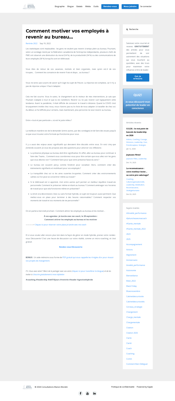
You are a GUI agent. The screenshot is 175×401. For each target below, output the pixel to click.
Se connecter (146, 6)
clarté (129, 343)
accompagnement (134, 244)
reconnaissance (132, 187)
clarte (129, 338)
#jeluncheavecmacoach (136, 218)
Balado (79, 6)
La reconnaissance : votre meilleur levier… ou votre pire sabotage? (137, 171)
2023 (128, 234)
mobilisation (139, 185)
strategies (142, 145)
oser (145, 142)
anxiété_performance (135, 265)
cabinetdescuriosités (135, 301)
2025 (128, 239)
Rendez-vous (110, 6)
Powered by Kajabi (145, 387)
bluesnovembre (133, 291)
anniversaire (131, 260)
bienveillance (132, 275)
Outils (96, 6)
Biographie (60, 6)
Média (88, 6)
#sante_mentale (133, 223)
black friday (131, 286)
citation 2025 (132, 333)
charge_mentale (133, 317)
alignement (131, 255)
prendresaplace (132, 145)
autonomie (131, 270)
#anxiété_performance (136, 213)
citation (129, 327)
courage (143, 139)
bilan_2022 (131, 281)
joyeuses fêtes (131, 159)
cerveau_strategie (134, 307)
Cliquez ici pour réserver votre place (60, 224)
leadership (138, 142)
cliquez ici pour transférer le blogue (87, 271)
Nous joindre (130, 6)
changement (132, 312)
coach (129, 348)
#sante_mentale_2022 (136, 229)
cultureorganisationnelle (135, 182)
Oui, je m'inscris (137, 77)
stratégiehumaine (132, 190)
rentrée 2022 (31, 43)
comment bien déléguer (137, 364)
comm (129, 359)
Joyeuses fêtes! (133, 154)
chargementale (133, 322)
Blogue (70, 6)
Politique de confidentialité (122, 387)
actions (129, 139)
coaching (136, 139)
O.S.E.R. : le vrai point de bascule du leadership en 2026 (137, 132)
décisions (129, 142)
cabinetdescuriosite (135, 296)
